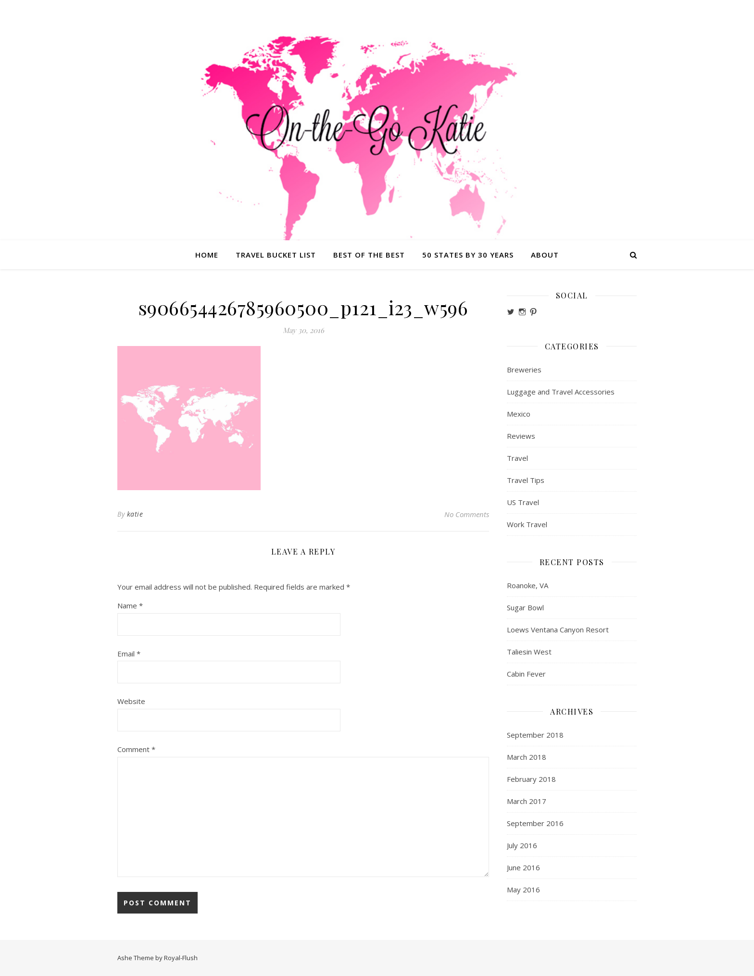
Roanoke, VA (527, 585)
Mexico (518, 414)
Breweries (524, 369)
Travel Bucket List (276, 254)
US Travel (523, 502)
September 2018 (535, 735)
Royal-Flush (181, 957)
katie (135, 514)
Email (128, 653)
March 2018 (526, 757)
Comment (136, 749)
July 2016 (522, 845)
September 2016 (535, 823)
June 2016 (523, 867)
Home (206, 254)
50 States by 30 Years (468, 254)
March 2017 (526, 801)
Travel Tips (525, 480)
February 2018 (531, 779)
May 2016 (523, 889)
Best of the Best (369, 254)
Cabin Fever (526, 674)
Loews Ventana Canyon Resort (558, 629)
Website (131, 701)
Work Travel (527, 524)
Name (130, 605)
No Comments (466, 514)
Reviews (521, 436)
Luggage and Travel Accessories (561, 391)
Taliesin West (529, 651)
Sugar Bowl (525, 607)
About (545, 254)
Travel (517, 458)
